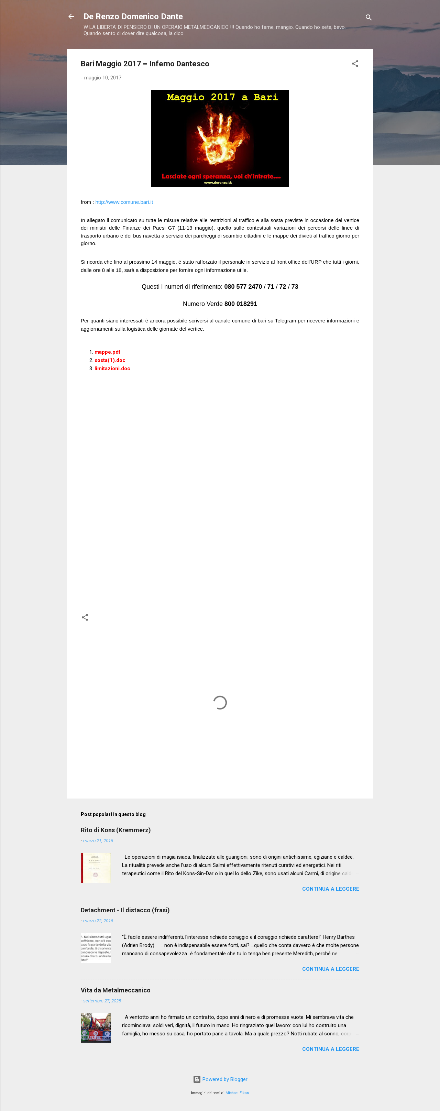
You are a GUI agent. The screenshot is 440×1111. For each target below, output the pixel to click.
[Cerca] (369, 18)
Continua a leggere (330, 889)
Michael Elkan (237, 1093)
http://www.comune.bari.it (124, 202)
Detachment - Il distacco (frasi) (125, 910)
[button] (355, 64)
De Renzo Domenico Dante (133, 16)
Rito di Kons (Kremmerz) (116, 830)
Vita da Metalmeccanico (116, 990)
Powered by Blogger (220, 1079)
